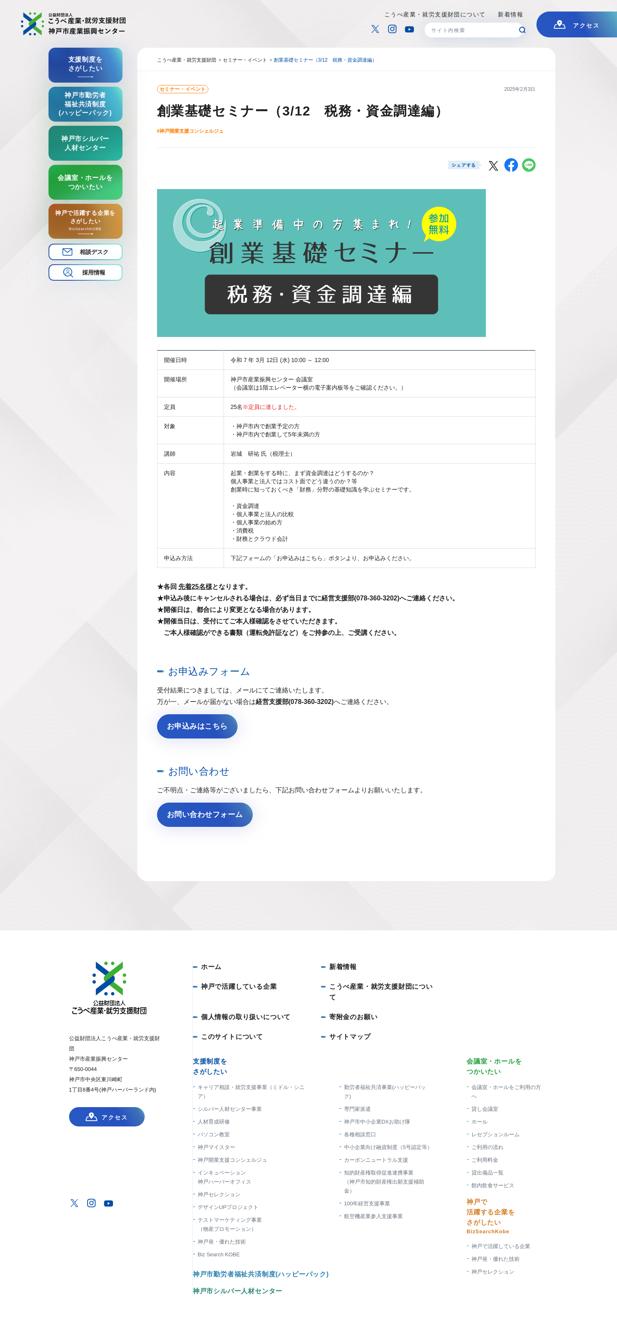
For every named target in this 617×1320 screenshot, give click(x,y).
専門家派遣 (357, 1109)
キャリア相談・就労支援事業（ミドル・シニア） (251, 1091)
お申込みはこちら (197, 726)
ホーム (211, 966)
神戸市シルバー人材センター (237, 1291)
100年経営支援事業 (367, 1203)
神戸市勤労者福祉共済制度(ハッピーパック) (261, 1274)
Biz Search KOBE (219, 1254)
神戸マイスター (216, 1147)
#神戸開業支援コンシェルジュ (190, 131)
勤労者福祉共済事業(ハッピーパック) (385, 1091)
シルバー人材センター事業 (230, 1109)
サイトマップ (350, 1036)
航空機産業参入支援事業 (373, 1216)
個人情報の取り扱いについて (246, 1016)
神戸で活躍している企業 (239, 986)
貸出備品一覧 (487, 1173)
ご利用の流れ (487, 1147)
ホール (479, 1122)
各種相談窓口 (360, 1134)
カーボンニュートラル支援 (376, 1160)
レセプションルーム (495, 1134)
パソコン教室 (214, 1134)
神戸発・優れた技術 (222, 1242)
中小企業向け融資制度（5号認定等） (388, 1147)
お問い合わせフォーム (205, 814)
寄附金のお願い (353, 1016)
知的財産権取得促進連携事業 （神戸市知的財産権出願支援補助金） (384, 1182)
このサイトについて (232, 1036)
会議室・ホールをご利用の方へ (506, 1091)
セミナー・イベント (182, 89)
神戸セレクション (219, 1194)
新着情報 (510, 14)
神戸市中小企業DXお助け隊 (377, 1122)
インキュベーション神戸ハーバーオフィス (224, 1177)
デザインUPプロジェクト (228, 1207)
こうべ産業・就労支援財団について (434, 14)
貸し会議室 (484, 1109)
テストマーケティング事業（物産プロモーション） (230, 1224)
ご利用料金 (484, 1160)
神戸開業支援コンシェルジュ (232, 1160)
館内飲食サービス (492, 1185)
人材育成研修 (214, 1122)
